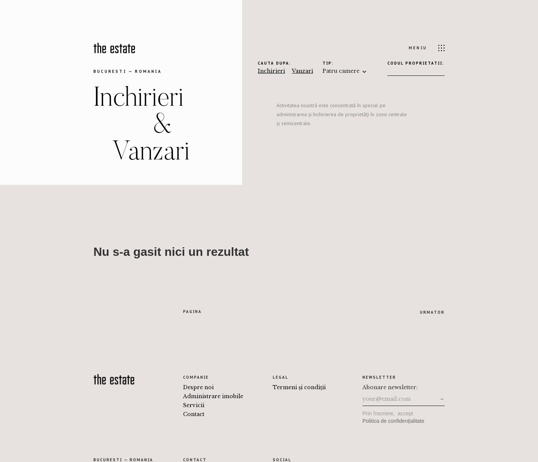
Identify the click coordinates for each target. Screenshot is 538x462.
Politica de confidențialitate (393, 421)
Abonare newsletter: (390, 387)
